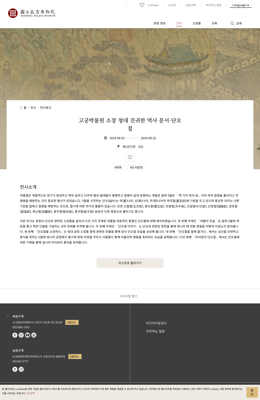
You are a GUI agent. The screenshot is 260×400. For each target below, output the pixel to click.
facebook (14, 335)
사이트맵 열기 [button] (128, 296)
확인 (252, 392)
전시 (33, 107)
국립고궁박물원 (31, 13)
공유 (204, 107)
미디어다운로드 (156, 323)
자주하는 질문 (155, 331)
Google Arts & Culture (33, 335)
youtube (27, 335)
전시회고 (45, 107)
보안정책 (30, 393)
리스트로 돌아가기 (130, 263)
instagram (21, 335)
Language (239, 5)
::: (126, 5)
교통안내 (71, 322)
